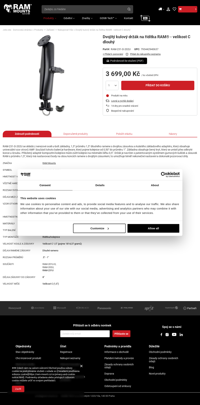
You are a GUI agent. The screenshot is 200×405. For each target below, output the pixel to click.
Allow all (153, 228)
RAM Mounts (49, 163)
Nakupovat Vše (65, 30)
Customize (99, 228)
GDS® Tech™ (107, 18)
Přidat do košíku (158, 85)
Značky (86, 18)
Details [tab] (100, 185)
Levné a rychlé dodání (122, 101)
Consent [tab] (45, 185)
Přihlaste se (121, 333)
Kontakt (128, 18)
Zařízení (50, 30)
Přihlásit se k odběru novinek (92, 325)
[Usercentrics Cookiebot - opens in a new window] (164, 174)
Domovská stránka (22, 30)
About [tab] (155, 185)
